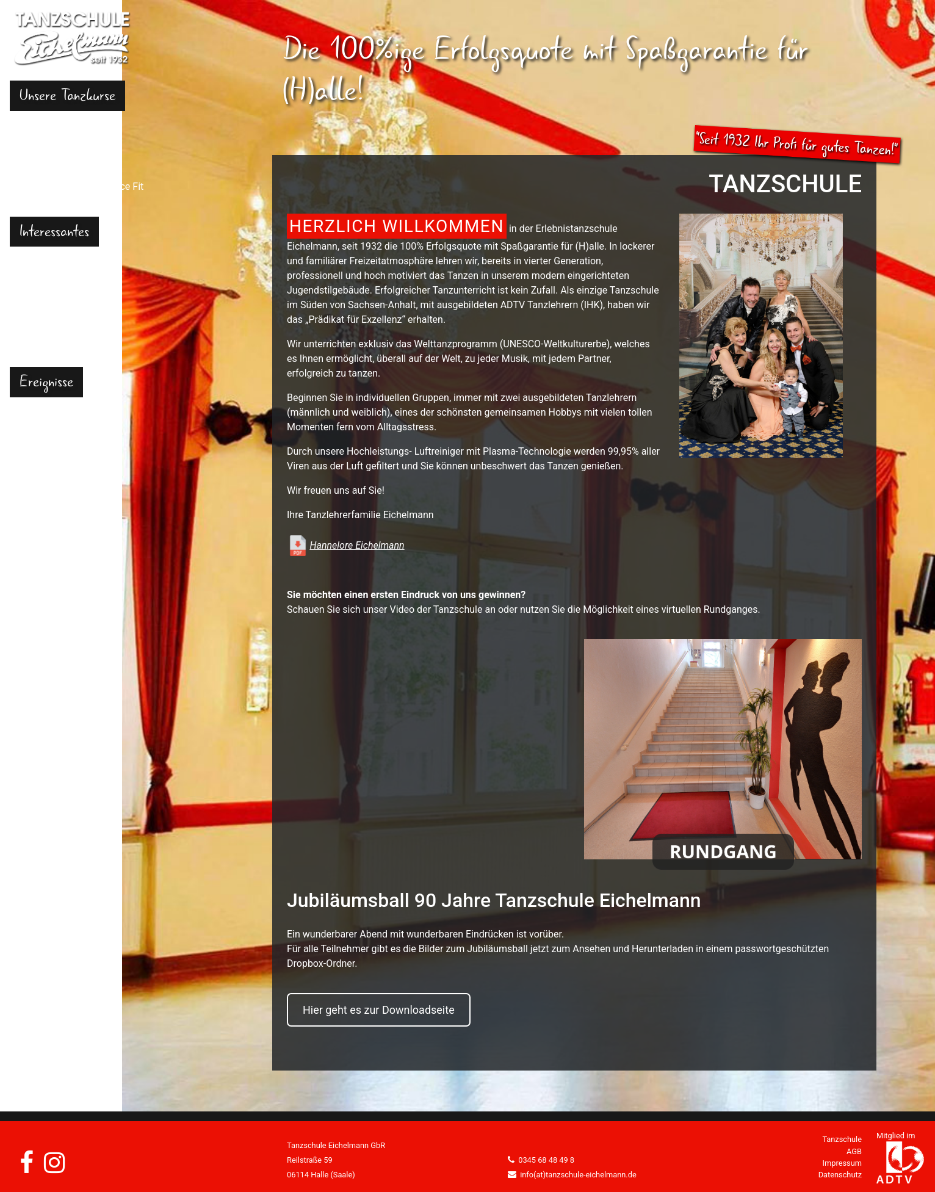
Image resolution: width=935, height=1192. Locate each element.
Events (34, 443)
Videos (34, 429)
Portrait (36, 278)
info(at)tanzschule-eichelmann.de (578, 1174)
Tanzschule (842, 1139)
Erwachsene (46, 157)
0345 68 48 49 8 (546, 1160)
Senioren (38, 201)
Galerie (35, 414)
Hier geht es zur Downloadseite (379, 1009)
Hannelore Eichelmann (356, 545)
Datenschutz (840, 1174)
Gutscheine (44, 292)
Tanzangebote (50, 322)
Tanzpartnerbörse (58, 336)
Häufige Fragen (52, 263)
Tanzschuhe (46, 307)
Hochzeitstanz (51, 172)
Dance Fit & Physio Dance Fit (81, 186)
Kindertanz (43, 128)
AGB (854, 1151)
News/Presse (49, 458)
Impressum (842, 1163)
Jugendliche (46, 142)
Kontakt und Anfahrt (63, 351)
